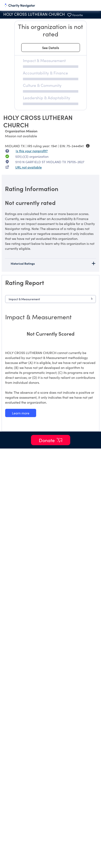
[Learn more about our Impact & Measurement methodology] (20, 413)
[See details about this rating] (51, 47)
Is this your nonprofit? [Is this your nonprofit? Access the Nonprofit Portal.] (32, 150)
